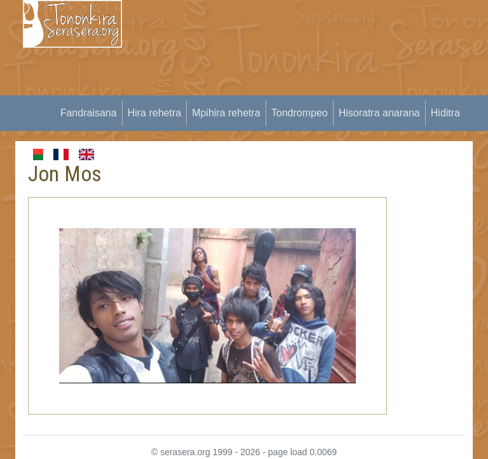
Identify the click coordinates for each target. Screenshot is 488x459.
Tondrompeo (299, 112)
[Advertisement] (312, 89)
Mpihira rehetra (226, 112)
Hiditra (445, 112)
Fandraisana (88, 112)
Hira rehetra (154, 112)
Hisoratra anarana (379, 112)
